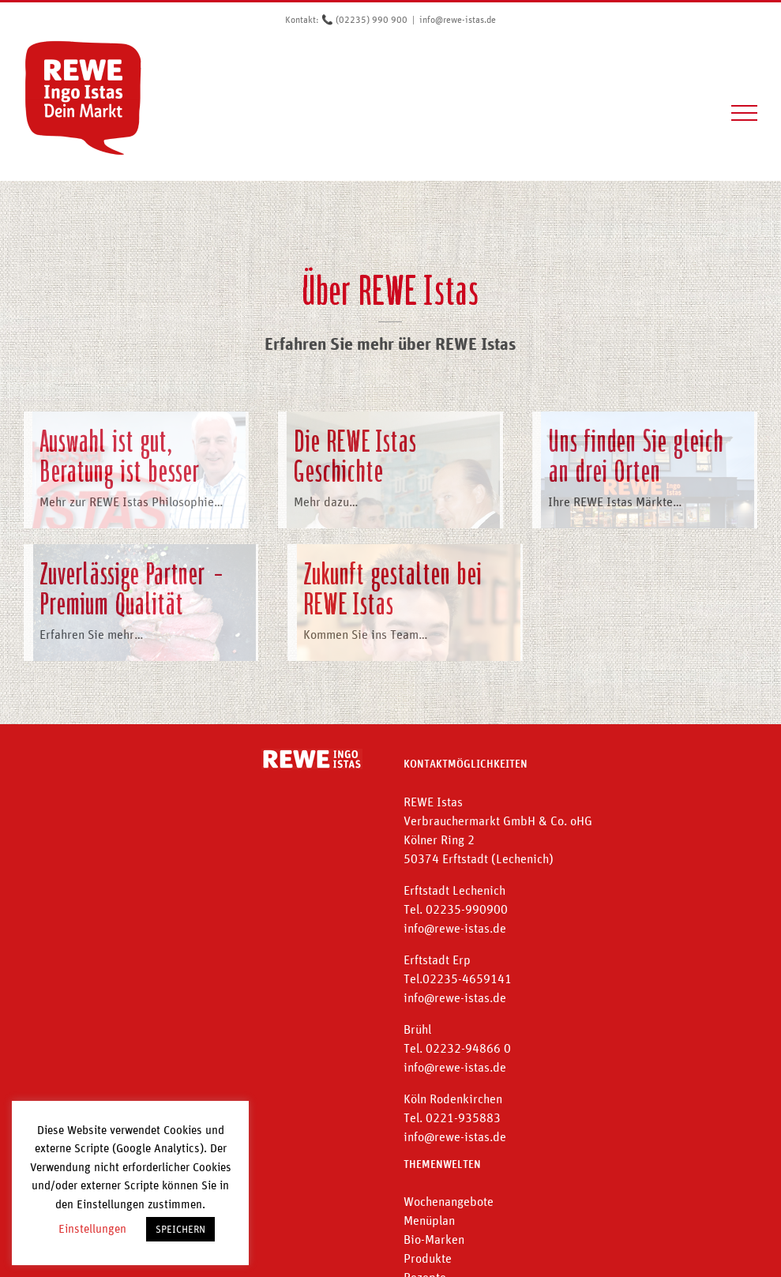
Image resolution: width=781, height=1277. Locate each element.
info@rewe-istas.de (457, 19)
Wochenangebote (449, 1201)
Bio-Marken (434, 1239)
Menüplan (429, 1220)
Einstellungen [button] (92, 1228)
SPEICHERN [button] (180, 1229)
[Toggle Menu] (745, 113)
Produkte (428, 1258)
